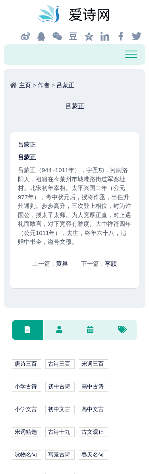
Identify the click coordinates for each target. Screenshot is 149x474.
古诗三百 (59, 363)
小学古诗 (26, 386)
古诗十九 (59, 432)
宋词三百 (92, 363)
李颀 (111, 263)
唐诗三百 (26, 363)
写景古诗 (59, 454)
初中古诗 (59, 386)
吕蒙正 (65, 85)
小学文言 (26, 409)
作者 (44, 85)
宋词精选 (26, 432)
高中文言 (92, 409)
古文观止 (92, 432)
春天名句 (92, 454)
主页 (25, 85)
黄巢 (62, 263)
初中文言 (59, 409)
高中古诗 (92, 386)
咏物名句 (26, 454)
